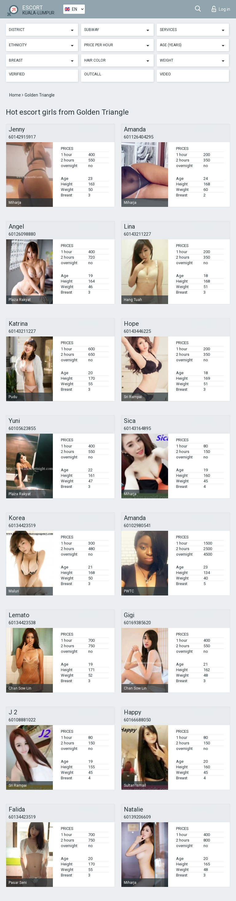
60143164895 (137, 428)
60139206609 (137, 817)
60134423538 (22, 622)
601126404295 (138, 137)
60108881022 (22, 720)
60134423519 (22, 525)
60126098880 (22, 234)
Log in (221, 9)
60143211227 (137, 234)
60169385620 (137, 622)
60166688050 (137, 720)
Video (165, 74)
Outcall (92, 74)
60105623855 (22, 428)
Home (15, 95)
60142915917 (22, 137)
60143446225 (137, 331)
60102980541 (137, 525)
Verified (17, 74)
